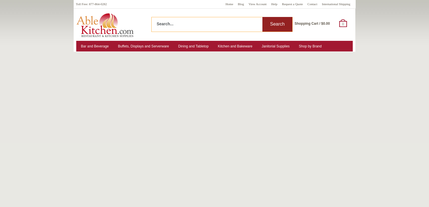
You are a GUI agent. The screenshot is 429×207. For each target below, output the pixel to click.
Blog (241, 4)
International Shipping (336, 4)
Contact (312, 4)
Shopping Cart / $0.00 (312, 24)
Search (277, 24)
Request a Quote (292, 4)
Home (229, 4)
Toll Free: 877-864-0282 (91, 4)
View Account (258, 4)
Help (274, 4)
